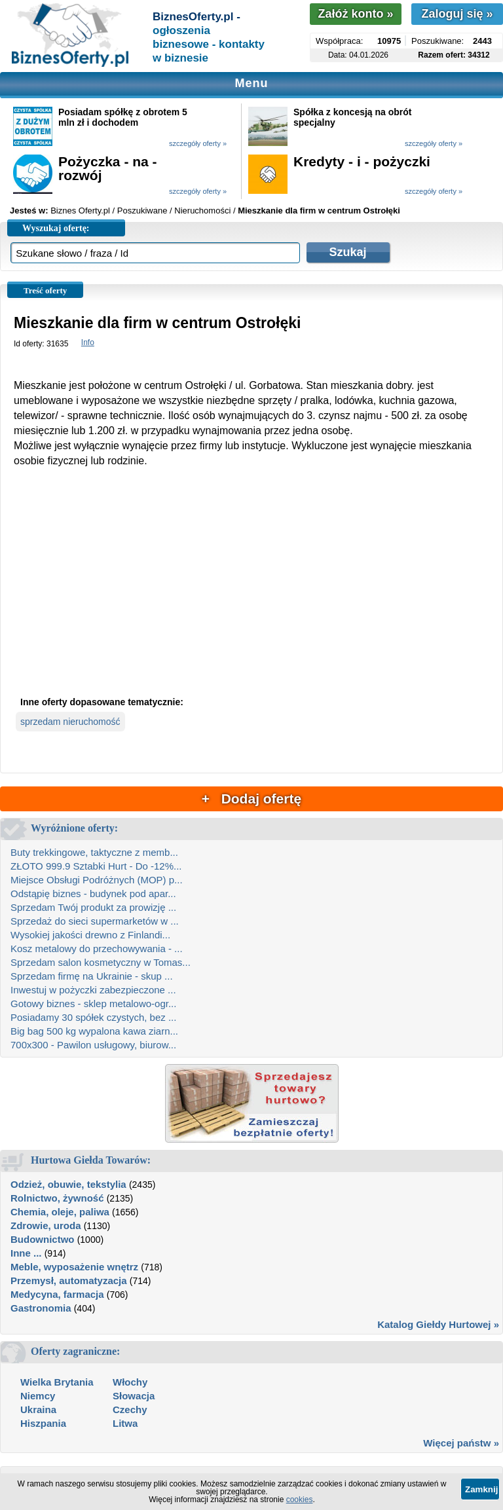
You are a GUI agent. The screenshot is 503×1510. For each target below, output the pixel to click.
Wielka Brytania (57, 1382)
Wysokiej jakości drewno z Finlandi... (90, 934)
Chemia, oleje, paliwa (59, 1211)
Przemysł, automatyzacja (68, 1280)
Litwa (125, 1423)
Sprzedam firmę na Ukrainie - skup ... (91, 976)
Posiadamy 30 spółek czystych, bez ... (93, 1017)
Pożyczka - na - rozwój (107, 168)
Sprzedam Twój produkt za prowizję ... (93, 907)
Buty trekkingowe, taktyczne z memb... (94, 852)
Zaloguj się (457, 13)
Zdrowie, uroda (45, 1225)
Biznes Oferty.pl (80, 210)
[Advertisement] (251, 592)
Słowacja (134, 1395)
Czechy (130, 1409)
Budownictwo (42, 1239)
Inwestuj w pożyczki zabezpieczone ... (93, 989)
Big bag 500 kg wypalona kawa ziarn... (94, 1031)
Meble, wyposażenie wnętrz (74, 1266)
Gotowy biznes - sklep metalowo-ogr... (93, 1003)
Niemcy (37, 1395)
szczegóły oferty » (198, 143)
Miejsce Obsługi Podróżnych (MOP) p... (96, 879)
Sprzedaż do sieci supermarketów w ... (94, 921)
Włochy (130, 1382)
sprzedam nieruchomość (70, 721)
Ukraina (38, 1409)
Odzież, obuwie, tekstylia (68, 1184)
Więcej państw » (461, 1442)
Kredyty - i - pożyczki (361, 161)
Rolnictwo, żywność (57, 1198)
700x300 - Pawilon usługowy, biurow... (93, 1044)
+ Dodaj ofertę (251, 798)
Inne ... (26, 1253)
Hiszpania (43, 1423)
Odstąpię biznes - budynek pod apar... (93, 893)
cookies (299, 1499)
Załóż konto (355, 13)
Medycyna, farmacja (57, 1294)
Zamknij (481, 1489)
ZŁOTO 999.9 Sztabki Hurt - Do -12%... (96, 866)
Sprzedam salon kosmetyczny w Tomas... (100, 962)
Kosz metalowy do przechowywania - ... (96, 948)
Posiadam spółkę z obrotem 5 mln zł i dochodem (122, 117)
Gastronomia (40, 1308)
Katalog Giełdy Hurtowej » (438, 1324)
